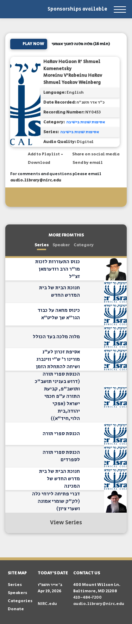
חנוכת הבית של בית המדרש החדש (59, 291)
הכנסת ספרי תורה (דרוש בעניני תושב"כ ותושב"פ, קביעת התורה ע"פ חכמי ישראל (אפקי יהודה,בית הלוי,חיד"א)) (57, 396)
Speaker (61, 245)
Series (41, 245)
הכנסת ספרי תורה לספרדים (61, 456)
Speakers (17, 593)
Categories (20, 601)
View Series (66, 523)
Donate (16, 609)
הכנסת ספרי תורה (61, 433)
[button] (42, 154)
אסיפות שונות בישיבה (85, 122)
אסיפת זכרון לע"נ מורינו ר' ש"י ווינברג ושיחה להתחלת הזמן (58, 359)
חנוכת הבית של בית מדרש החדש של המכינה (59, 479)
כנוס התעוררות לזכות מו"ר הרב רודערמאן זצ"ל (57, 269)
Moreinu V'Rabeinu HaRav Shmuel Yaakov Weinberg (72, 79)
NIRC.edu (47, 604)
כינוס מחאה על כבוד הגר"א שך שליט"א (59, 314)
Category (84, 245)
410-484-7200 (87, 597)
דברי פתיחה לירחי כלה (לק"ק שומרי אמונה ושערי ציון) (56, 501)
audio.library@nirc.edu (35, 180)
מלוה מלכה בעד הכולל (56, 336)
